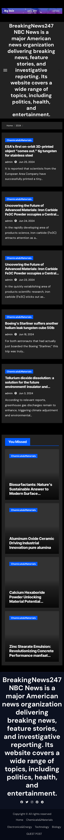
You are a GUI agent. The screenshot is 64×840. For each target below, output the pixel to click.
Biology (56, 827)
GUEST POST (34, 834)
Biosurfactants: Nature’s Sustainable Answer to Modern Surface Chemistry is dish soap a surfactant (30, 493)
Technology (42, 827)
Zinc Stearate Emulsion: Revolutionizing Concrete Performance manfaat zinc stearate (31, 653)
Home (19, 820)
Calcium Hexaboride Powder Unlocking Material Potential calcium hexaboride (27, 599)
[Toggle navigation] (5, 70)
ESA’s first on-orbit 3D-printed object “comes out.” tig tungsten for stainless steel (31, 151)
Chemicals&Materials (19, 140)
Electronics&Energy (19, 827)
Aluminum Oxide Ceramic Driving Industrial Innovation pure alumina (31, 543)
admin (9, 162)
